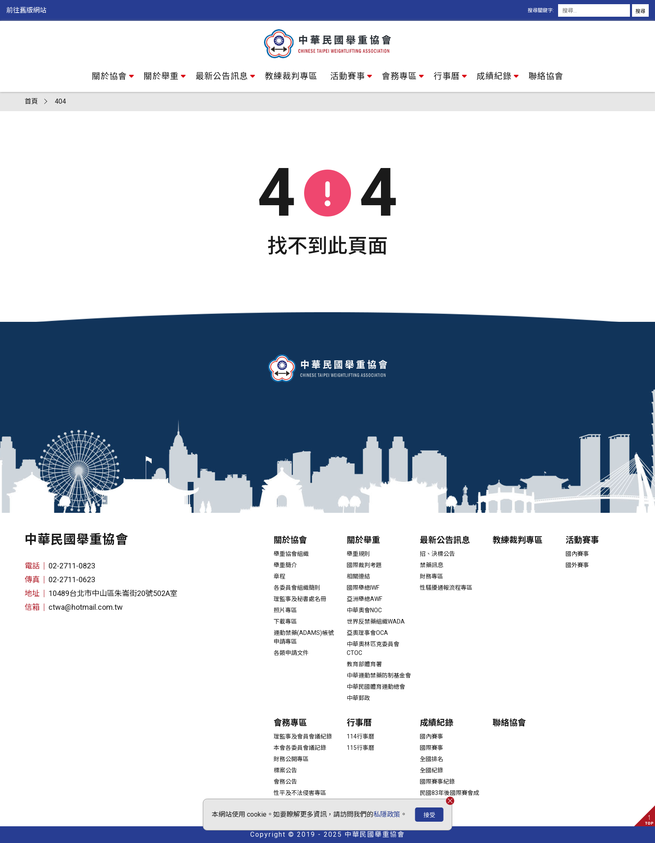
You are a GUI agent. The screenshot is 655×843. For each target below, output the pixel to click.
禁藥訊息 (431, 565)
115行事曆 (360, 747)
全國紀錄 (431, 770)
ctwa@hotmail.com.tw (85, 607)
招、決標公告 (437, 553)
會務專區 (399, 76)
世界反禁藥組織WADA (376, 621)
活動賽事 (347, 76)
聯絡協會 (546, 76)
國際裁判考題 (364, 565)
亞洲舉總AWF (364, 599)
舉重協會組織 (291, 553)
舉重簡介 (285, 565)
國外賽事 (577, 565)
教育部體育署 (364, 664)
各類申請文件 (291, 652)
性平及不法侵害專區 (300, 793)
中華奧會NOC (364, 610)
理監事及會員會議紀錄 (303, 736)
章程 (279, 576)
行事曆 (447, 76)
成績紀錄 (494, 76)
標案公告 (285, 770)
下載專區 (285, 621)
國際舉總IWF (363, 587)
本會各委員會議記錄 (300, 747)
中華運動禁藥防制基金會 (379, 675)
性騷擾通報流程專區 (446, 587)
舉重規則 (358, 553)
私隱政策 (386, 814)
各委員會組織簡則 (297, 587)
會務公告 (285, 781)
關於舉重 (161, 76)
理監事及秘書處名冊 (300, 599)
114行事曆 (360, 736)
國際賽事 (431, 747)
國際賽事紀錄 (437, 781)
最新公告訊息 (221, 76)
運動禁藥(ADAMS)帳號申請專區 (304, 637)
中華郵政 (358, 698)
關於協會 (109, 76)
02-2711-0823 (71, 565)
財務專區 (431, 576)
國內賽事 (577, 553)
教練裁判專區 (291, 76)
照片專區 (285, 610)
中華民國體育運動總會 (376, 686)
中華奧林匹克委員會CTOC (373, 648)
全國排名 (431, 759)
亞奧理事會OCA (367, 632)
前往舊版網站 (26, 10)
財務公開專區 (291, 759)
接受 (429, 815)
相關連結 (358, 576)
